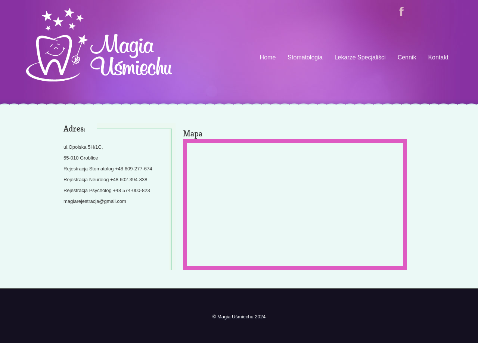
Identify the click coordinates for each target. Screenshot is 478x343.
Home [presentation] (268, 57)
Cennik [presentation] (407, 57)
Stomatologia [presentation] (305, 57)
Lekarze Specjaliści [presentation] (360, 57)
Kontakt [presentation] (438, 57)
